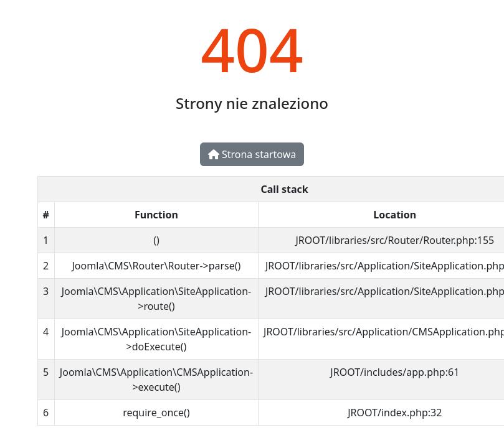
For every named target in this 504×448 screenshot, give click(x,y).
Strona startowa (252, 154)
